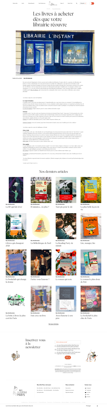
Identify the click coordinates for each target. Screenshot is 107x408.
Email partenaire (56, 402)
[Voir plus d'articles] (53, 324)
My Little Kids (40, 388)
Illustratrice (49, 402)
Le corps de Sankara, (27, 108)
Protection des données (75, 402)
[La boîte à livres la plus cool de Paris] (16, 303)
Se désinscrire (25, 402)
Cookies (83, 402)
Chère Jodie (26, 141)
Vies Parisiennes (42, 3)
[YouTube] (87, 392)
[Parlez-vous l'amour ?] (41, 266)
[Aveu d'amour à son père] (66, 303)
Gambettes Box (40, 392)
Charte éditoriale (42, 402)
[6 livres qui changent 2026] (16, 230)
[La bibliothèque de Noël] (41, 230)
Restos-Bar (15, 3)
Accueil (48, 8)
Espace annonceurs (70, 390)
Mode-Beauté (31, 3)
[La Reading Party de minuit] (66, 230)
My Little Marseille (48, 390)
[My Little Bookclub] (28, 78)
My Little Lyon (40, 390)
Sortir (23, 3)
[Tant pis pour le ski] (66, 194)
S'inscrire (82, 3)
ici (72, 372)
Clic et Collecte (34, 90)
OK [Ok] (67, 357)
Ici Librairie (25, 153)
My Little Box (56, 390)
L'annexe (25, 119)
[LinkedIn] (87, 397)
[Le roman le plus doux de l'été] (91, 266)
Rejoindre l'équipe (69, 392)
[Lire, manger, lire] (91, 230)
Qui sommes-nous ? (33, 402)
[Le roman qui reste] (66, 266)
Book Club (70, 3)
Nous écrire (68, 388)
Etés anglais (25, 150)
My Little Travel (47, 388)
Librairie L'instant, (27, 122)
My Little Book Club (56, 388)
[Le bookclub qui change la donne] (16, 266)
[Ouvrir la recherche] (77, 3)
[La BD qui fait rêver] (16, 194)
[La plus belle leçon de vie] (91, 194)
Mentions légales (65, 402)
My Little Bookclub (56, 8)
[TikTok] (87, 394)
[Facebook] (88, 390)
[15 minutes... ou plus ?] (41, 194)
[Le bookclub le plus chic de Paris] (91, 303)
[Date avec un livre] (41, 303)
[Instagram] (88, 388)
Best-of (62, 3)
